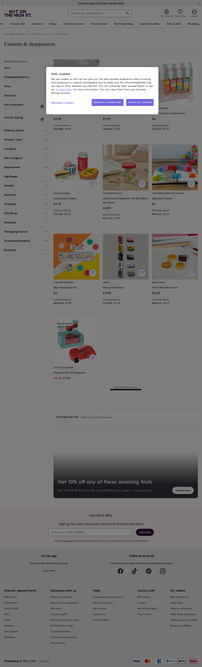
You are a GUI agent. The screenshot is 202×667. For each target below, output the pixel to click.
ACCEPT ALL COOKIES (140, 102)
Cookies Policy (64, 89)
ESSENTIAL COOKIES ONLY (107, 102)
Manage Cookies (62, 102)
